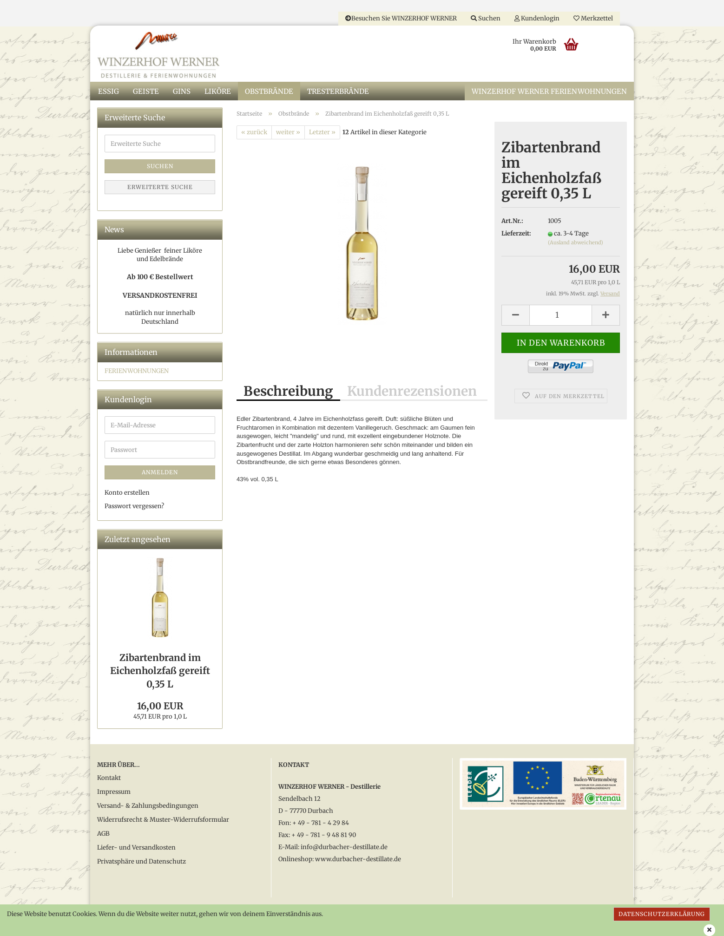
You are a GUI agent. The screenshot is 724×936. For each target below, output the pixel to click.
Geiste (146, 92)
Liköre (217, 92)
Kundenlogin (536, 18)
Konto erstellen (127, 493)
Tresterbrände (338, 92)
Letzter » (322, 133)
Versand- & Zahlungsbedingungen (147, 807)
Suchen (485, 18)
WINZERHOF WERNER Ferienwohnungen (549, 92)
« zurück (254, 133)
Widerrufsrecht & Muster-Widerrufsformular (163, 821)
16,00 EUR (160, 707)
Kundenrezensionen (412, 392)
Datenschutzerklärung (662, 913)
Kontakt (109, 779)
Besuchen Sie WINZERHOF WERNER (401, 18)
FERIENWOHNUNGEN (137, 372)
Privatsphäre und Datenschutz (141, 862)
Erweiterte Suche (160, 187)
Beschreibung (288, 392)
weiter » (288, 133)
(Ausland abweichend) (575, 243)
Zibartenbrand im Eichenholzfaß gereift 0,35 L (160, 671)
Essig (108, 92)
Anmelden (160, 473)
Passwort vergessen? (134, 507)
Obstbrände (269, 92)
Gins (182, 92)
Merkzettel (593, 18)
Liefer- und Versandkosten (136, 848)
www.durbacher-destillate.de (358, 860)
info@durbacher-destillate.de (344, 848)
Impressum (114, 793)
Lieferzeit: (516, 234)
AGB (103, 834)
